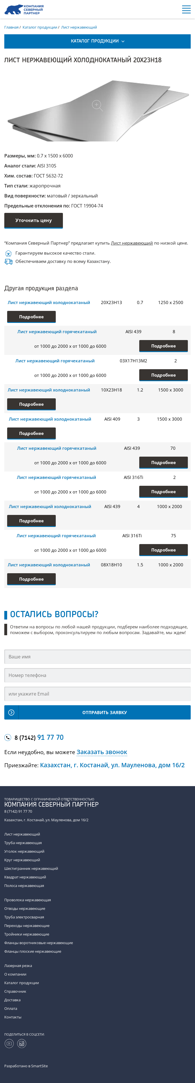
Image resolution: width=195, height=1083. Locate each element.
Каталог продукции (21, 982)
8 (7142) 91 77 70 (18, 811)
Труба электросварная (24, 917)
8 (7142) (39, 738)
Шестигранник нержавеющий (31, 868)
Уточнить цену (33, 220)
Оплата (10, 1008)
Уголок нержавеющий (24, 851)
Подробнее (31, 316)
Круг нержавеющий (22, 859)
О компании (15, 974)
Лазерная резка (18, 965)
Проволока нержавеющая (27, 899)
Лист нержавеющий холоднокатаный (49, 302)
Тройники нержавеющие (26, 934)
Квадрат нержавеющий (25, 877)
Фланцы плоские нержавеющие (32, 951)
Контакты (12, 1017)
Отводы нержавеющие (24, 908)
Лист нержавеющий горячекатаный (57, 331)
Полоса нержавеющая (24, 885)
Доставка (12, 999)
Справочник (15, 991)
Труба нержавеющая (23, 842)
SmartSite (39, 1065)
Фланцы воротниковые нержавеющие (38, 942)
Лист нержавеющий (132, 243)
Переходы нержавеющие (26, 925)
